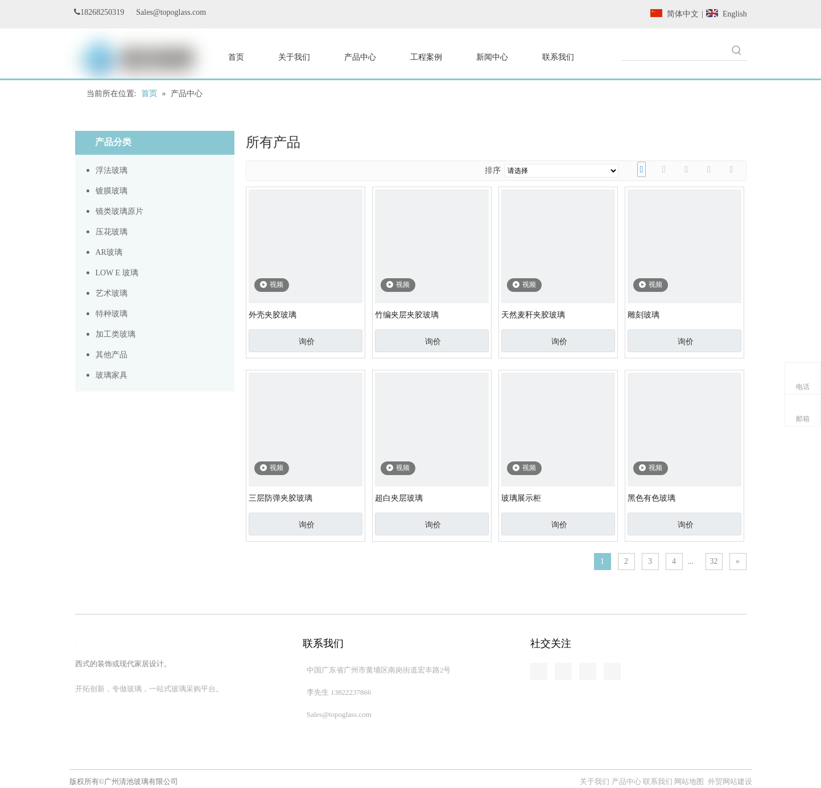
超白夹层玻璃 (399, 498)
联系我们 (658, 781)
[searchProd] (674, 50)
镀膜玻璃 (111, 191)
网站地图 (689, 781)
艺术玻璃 (111, 293)
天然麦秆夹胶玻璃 (533, 315)
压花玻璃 (111, 232)
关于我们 (595, 781)
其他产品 (111, 354)
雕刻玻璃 (643, 315)
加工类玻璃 (115, 334)
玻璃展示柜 (521, 498)
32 (714, 561)
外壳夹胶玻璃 (272, 315)
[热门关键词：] (737, 50)
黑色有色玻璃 (651, 498)
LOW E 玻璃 (117, 273)
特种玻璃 (111, 314)
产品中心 (626, 781)
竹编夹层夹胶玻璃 (407, 315)
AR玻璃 (109, 252)
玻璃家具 (111, 375)
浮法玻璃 (111, 170)
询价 (307, 341)
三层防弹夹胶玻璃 (280, 498)
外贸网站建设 (730, 781)
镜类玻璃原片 (119, 211)
